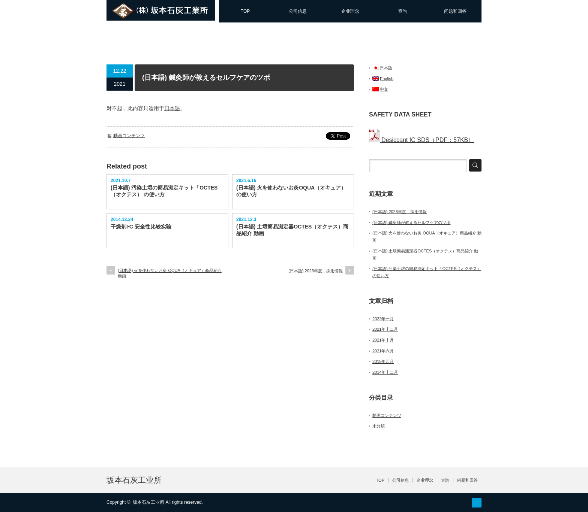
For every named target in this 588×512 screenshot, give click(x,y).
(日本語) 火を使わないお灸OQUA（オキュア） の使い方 (291, 191)
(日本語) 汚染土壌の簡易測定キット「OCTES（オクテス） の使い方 (164, 191)
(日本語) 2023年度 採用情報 (315, 271)
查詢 (402, 11)
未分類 (378, 426)
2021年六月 (383, 351)
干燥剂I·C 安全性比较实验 (141, 227)
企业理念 (350, 11)
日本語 (172, 108)
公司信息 (298, 11)
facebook (477, 503)
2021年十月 (383, 340)
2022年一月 (383, 318)
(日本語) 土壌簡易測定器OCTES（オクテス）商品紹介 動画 (292, 230)
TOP (245, 11)
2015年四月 (383, 361)
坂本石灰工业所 (134, 480)
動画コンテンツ (129, 135)
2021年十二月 (385, 329)
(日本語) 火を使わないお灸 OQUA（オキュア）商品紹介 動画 (170, 273)
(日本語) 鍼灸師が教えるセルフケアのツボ (411, 222)
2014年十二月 (385, 372)
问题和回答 (455, 11)
